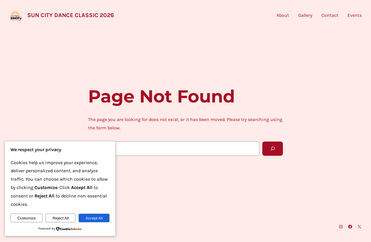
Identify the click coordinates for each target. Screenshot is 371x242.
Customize (26, 218)
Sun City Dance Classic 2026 (70, 15)
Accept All (94, 218)
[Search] (272, 149)
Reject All (60, 218)
